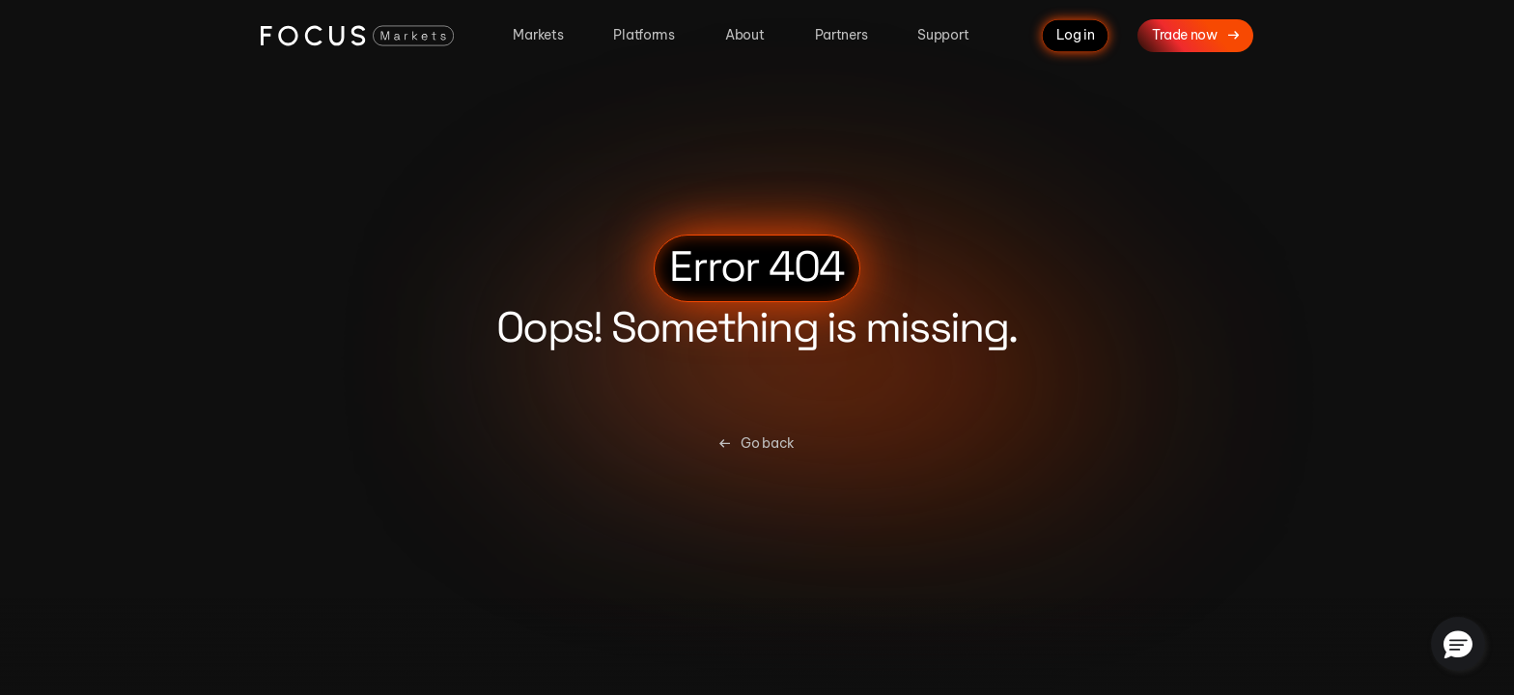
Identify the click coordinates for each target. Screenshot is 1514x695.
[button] (1458, 644)
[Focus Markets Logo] (357, 35)
